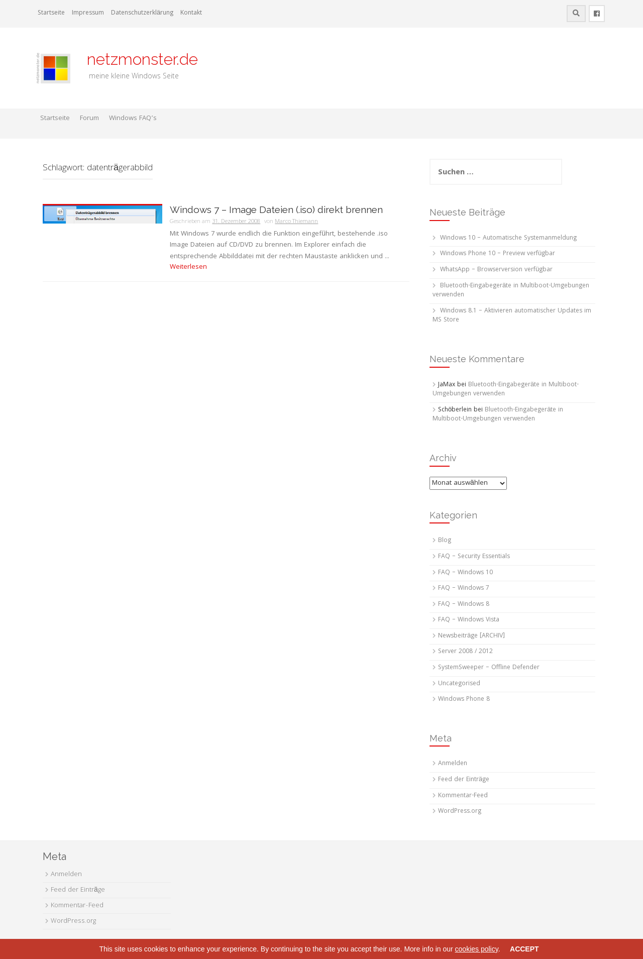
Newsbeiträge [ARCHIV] (471, 636)
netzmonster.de (136, 59)
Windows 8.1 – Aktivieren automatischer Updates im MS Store (512, 316)
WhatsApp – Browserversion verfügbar (496, 270)
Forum (89, 118)
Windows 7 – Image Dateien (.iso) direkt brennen (276, 209)
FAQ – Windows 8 (463, 604)
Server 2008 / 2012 (465, 652)
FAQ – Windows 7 (463, 588)
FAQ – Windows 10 (465, 573)
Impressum (88, 13)
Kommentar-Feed (463, 796)
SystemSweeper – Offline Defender (489, 668)
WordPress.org (459, 811)
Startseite (51, 13)
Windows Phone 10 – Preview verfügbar (497, 254)
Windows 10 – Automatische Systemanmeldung (508, 238)
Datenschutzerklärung (142, 13)
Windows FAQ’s (133, 118)
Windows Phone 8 (464, 699)
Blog (444, 541)
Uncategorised (459, 684)
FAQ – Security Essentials (474, 557)
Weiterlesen (188, 267)
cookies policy (476, 949)
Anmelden (452, 764)
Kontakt (191, 13)
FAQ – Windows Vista (468, 620)
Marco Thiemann (296, 222)
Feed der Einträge (463, 780)
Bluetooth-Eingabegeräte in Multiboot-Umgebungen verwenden (511, 291)
